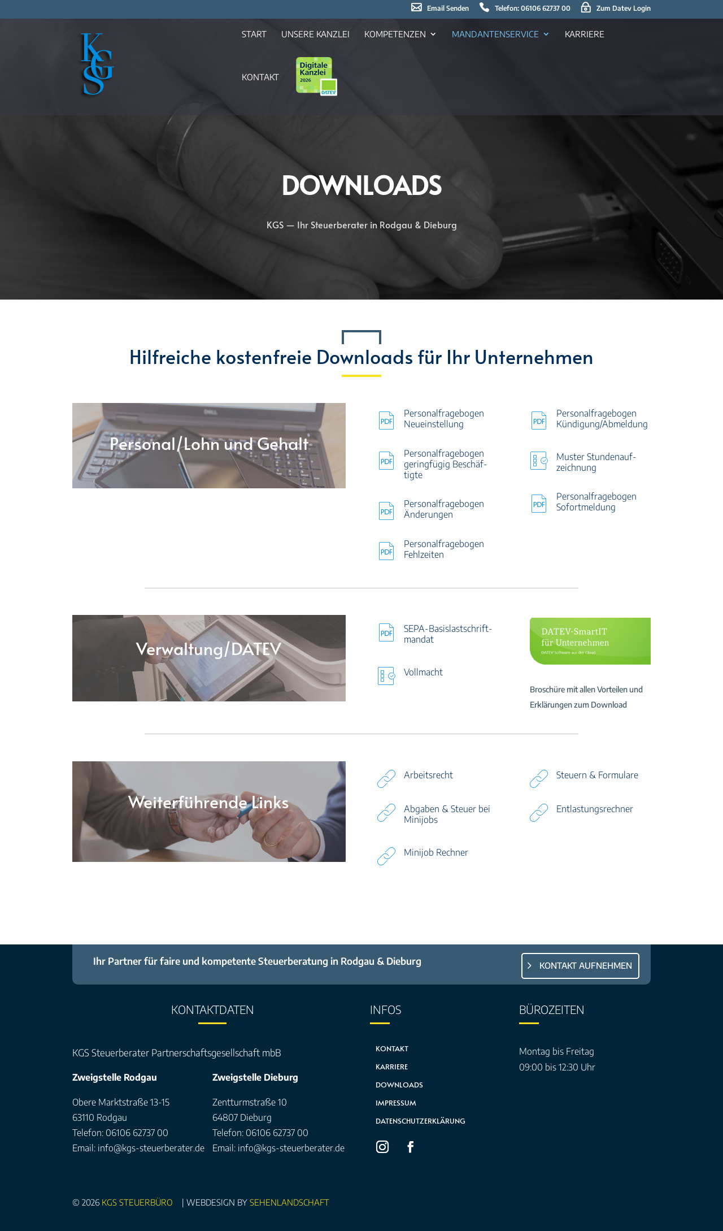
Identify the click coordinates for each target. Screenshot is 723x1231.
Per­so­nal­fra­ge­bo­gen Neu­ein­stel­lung (444, 419)
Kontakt (392, 1048)
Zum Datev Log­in (623, 8)
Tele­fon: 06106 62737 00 (532, 8)
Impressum (396, 1103)
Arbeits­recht (428, 775)
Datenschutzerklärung (420, 1121)
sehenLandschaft (289, 1202)
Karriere (392, 1066)
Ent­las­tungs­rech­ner (594, 808)
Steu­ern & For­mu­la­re (597, 775)
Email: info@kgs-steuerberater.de (138, 1148)
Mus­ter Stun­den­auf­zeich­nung (596, 462)
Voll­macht (423, 672)
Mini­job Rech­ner (436, 852)
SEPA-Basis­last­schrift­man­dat (448, 634)
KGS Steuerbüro (139, 1202)
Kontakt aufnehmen (585, 965)
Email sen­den (448, 8)
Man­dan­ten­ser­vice (495, 34)
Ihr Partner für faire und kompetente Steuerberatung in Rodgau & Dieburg (257, 961)
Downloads (399, 1085)
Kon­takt (260, 77)
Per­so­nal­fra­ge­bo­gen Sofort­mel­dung (596, 502)
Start (254, 34)
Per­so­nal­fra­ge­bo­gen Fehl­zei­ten (444, 549)
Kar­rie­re (584, 34)
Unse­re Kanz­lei (315, 34)
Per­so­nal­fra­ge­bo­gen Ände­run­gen (444, 509)
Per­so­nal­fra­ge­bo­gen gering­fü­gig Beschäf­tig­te (445, 464)
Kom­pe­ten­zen (395, 34)
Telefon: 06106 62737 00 (120, 1132)
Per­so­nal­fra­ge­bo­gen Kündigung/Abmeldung (602, 419)
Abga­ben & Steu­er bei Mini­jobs (447, 814)
